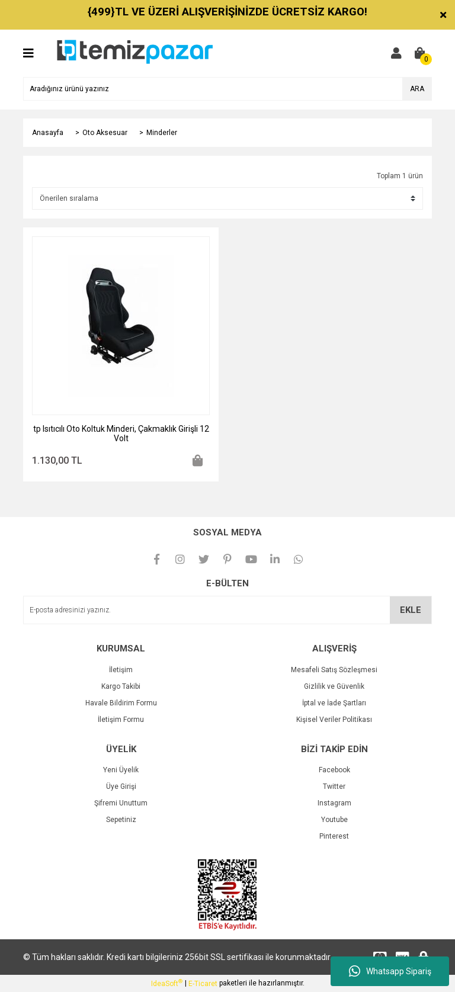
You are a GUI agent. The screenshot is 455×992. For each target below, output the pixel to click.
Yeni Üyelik (121, 770)
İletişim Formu (121, 719)
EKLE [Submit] (410, 610)
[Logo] (134, 53)
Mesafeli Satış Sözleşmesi (334, 670)
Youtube (334, 820)
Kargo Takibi (120, 686)
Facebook (334, 770)
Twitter (334, 786)
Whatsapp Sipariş (390, 971)
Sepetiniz (121, 820)
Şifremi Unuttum (121, 803)
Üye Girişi (121, 786)
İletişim (121, 670)
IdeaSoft (166, 983)
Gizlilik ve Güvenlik (334, 686)
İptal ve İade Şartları (334, 703)
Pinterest (334, 836)
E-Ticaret (202, 984)
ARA (417, 89)
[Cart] (420, 53)
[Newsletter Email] (227, 610)
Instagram (334, 803)
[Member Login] (396, 53)
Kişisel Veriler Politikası (334, 719)
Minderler (161, 133)
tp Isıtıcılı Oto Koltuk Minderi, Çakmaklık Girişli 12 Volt (121, 433)
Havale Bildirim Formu (121, 703)
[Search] (227, 89)
